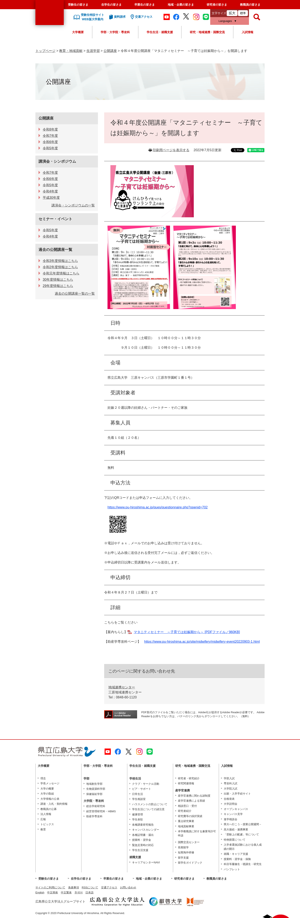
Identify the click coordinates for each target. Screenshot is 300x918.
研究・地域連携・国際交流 (207, 32)
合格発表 (229, 798)
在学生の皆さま (111, 4)
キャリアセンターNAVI (146, 862)
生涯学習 (93, 51)
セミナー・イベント (55, 219)
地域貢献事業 (186, 826)
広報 (43, 819)
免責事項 (73, 887)
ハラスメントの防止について (149, 804)
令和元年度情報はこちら (61, 273)
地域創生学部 (94, 783)
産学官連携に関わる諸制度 (194, 795)
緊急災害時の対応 (143, 845)
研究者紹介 (184, 810)
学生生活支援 (140, 850)
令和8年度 (50, 129)
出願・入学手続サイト (237, 793)
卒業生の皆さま (144, 4)
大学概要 (78, 32)
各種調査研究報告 (143, 824)
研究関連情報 (186, 783)
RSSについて (90, 887)
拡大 (232, 13)
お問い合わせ (128, 887)
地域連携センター (121, 687)
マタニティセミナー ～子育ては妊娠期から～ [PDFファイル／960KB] (187, 632)
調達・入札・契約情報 (54, 803)
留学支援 (183, 857)
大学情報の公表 (49, 798)
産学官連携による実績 (191, 800)
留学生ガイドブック (190, 862)
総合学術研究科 (95, 806)
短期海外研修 (186, 852)
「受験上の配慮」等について (241, 834)
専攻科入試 (230, 783)
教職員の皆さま (250, 4)
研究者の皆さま (217, 4)
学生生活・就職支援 (160, 32)
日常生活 (137, 794)
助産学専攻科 (94, 816)
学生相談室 (139, 799)
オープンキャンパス (236, 809)
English (39, 892)
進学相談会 (230, 819)
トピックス (47, 824)
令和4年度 (50, 191)
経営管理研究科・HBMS (101, 811)
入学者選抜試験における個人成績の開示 (243, 846)
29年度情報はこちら (58, 286)
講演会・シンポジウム (57, 161)
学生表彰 (137, 819)
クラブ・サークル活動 (145, 783)
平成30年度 (51, 197)
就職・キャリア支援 (236, 853)
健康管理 (137, 814)
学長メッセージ (49, 783)
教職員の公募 (48, 809)
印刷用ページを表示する (171, 150)
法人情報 (45, 814)
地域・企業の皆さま (181, 4)
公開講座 (110, 51)
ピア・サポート (141, 788)
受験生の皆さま (78, 4)
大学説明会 (230, 803)
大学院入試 (230, 788)
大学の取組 (47, 793)
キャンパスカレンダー (145, 829)
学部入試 (229, 778)
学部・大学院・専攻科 (115, 32)
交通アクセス (109, 887)
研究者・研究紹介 (189, 778)
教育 (43, 829)
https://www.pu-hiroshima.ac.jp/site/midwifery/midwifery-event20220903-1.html (202, 641)
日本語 (89, 892)
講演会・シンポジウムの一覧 (73, 205)
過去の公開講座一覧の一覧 (75, 293)
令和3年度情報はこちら (60, 261)
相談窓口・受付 (187, 805)
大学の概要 (47, 788)
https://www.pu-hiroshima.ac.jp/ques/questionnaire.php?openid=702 (158, 507)
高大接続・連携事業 (236, 829)
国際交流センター (189, 842)
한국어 (79, 892)
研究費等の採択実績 (190, 816)
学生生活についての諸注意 (148, 809)
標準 (243, 13)
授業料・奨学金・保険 (237, 859)
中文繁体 (66, 892)
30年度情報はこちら (58, 279)
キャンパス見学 (233, 814)
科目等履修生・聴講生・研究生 (243, 864)
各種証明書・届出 (143, 834)
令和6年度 (50, 142)
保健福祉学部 (94, 794)
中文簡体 (52, 892)
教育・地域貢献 (70, 51)
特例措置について (234, 839)
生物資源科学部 (95, 788)
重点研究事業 (186, 821)
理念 (43, 778)
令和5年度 (50, 148)
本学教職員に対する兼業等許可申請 (197, 833)
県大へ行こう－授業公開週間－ (243, 824)
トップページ (45, 51)
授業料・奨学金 (141, 839)
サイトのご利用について (50, 887)
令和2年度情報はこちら (60, 267)
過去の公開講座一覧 (55, 250)
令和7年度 (50, 135)
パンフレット (232, 869)
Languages (225, 21)
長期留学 (183, 847)
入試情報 (247, 32)
